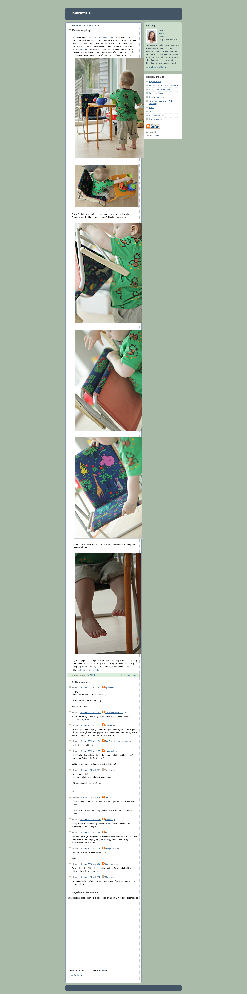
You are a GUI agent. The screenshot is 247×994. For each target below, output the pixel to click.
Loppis (91, 670)
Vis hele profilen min (158, 67)
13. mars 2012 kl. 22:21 (90, 770)
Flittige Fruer (110, 848)
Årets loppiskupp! (156, 115)
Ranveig (108, 725)
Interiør (83, 670)
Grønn (151, 108)
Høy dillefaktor (155, 82)
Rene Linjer (110, 819)
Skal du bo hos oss (157, 93)
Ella (106, 832)
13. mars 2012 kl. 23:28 (90, 864)
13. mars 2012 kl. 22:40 (90, 832)
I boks (151, 111)
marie (161, 34)
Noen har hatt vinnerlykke (160, 89)
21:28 (92, 675)
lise (106, 798)
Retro (97, 670)
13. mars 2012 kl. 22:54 (90, 848)
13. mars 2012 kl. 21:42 (90, 688)
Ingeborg (109, 864)
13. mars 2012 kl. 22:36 (90, 819)
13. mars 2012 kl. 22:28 (90, 798)
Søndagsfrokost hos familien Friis (163, 85)
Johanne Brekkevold (114, 713)
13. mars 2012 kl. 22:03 (90, 725)
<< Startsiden (76, 975)
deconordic (110, 751)
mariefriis (81, 13)
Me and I (85, 49)
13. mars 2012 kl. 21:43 (90, 713)
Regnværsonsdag (156, 97)
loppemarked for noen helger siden (99, 37)
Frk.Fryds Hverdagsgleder (116, 741)
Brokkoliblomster (156, 119)
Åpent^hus (109, 688)
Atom (104, 970)
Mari (107, 877)
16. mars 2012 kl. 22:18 (90, 877)
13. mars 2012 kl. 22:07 (90, 751)
